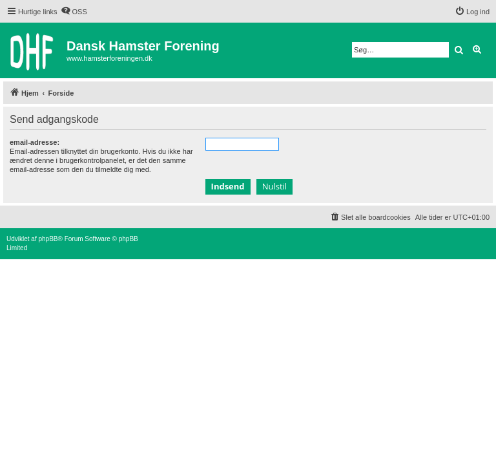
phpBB (47, 238)
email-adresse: (34, 142)
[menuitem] (74, 11)
